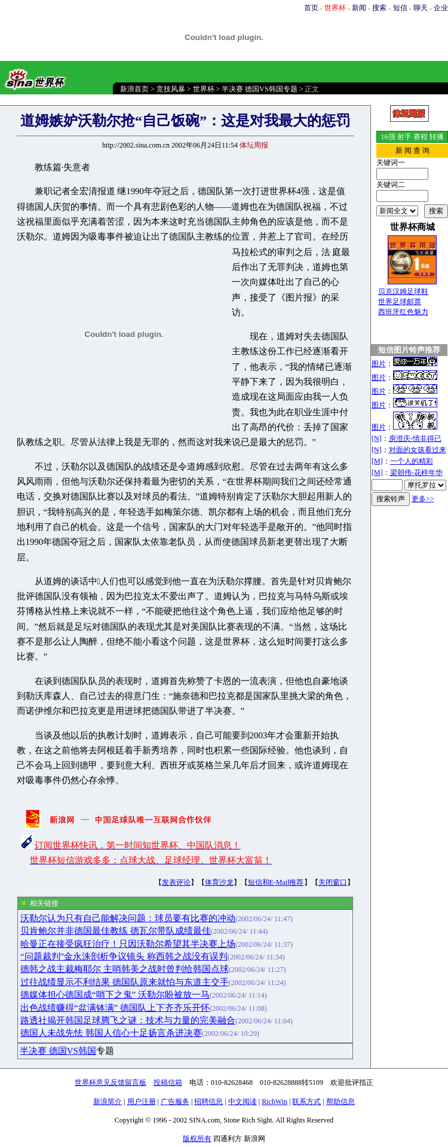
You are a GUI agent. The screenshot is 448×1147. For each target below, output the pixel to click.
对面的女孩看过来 (417, 450)
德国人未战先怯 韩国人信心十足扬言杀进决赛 (111, 1033)
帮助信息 (340, 1101)
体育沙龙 (219, 882)
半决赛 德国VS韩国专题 (259, 89)
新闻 (359, 8)
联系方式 (306, 1101)
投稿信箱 (168, 1082)
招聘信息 (208, 1101)
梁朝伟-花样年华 (416, 472)
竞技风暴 (171, 89)
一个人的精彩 (411, 461)
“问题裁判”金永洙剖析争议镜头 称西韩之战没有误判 (124, 956)
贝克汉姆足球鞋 (403, 291)
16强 (388, 137)
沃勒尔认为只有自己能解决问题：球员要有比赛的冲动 (127, 918)
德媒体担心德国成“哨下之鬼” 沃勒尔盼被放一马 (115, 994)
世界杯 (203, 89)
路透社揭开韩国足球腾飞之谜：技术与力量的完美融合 (127, 1020)
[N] (377, 438)
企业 (441, 8)
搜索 (379, 8)
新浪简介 (107, 1101)
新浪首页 (134, 89)
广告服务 (175, 1101)
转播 (436, 137)
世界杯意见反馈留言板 (110, 1082)
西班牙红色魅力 (403, 312)
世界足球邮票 (399, 302)
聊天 (420, 8)
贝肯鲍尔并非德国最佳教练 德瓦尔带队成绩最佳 (115, 931)
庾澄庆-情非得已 (415, 438)
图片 (379, 364)
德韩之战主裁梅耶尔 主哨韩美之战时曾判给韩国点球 (124, 969)
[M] (377, 461)
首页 (311, 8)
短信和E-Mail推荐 (276, 882)
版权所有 (197, 1138)
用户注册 (141, 1101)
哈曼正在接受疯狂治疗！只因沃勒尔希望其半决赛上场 (127, 944)
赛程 (420, 137)
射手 (404, 137)
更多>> (423, 499)
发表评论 (176, 882)
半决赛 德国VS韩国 (58, 1051)
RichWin (274, 1101)
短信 (400, 8)
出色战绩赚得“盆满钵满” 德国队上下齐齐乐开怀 (115, 1008)
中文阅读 (242, 1101)
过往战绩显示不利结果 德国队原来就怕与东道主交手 (124, 982)
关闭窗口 (332, 882)
